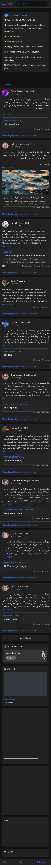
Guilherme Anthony (19, 481)
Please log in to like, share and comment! (19, 135)
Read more (7, 114)
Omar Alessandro (19, 375)
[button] (42, 862)
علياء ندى (14, 223)
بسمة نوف (15, 322)
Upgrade (11, 658)
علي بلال (14, 586)
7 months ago (16, 94)
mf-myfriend (10, 699)
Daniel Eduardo (18, 281)
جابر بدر (14, 533)
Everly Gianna (17, 91)
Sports (32, 144)
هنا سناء (14, 428)
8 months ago (16, 430)
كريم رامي (15, 144)
